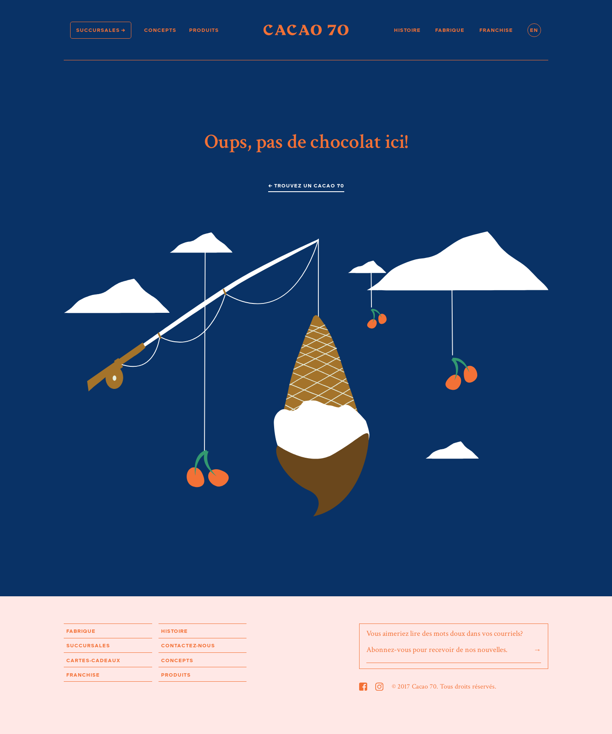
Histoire (407, 30)
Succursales (98, 30)
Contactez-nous (188, 645)
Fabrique (450, 30)
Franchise (496, 30)
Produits (204, 30)
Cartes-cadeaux (93, 660)
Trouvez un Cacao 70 (309, 185)
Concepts (160, 30)
